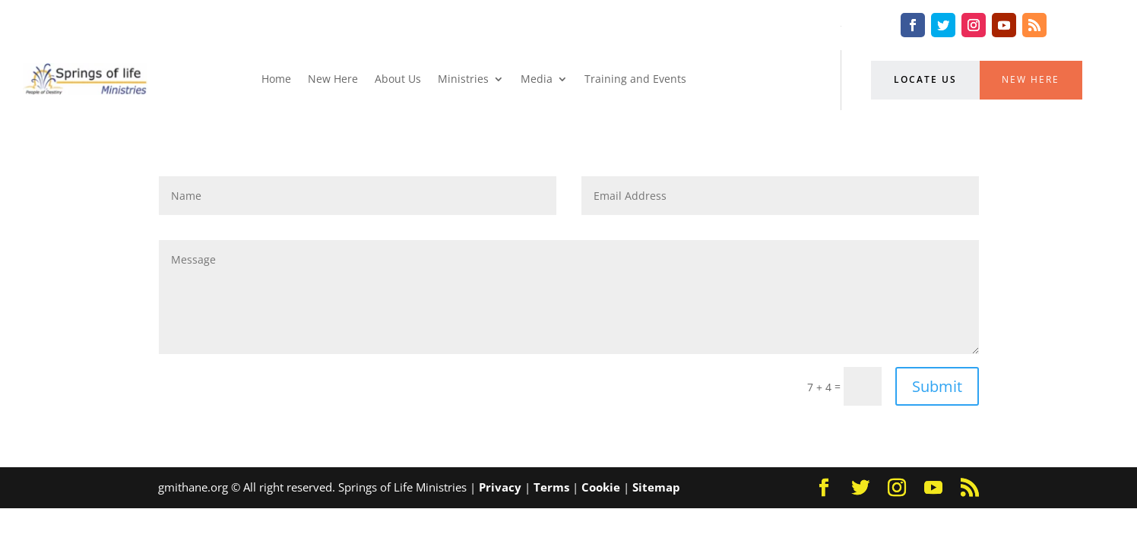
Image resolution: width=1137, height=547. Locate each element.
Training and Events (635, 78)
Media (537, 78)
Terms (551, 487)
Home (276, 78)
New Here (333, 78)
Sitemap (656, 487)
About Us (398, 78)
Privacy (500, 487)
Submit (937, 386)
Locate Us (925, 79)
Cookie (600, 487)
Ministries (463, 78)
